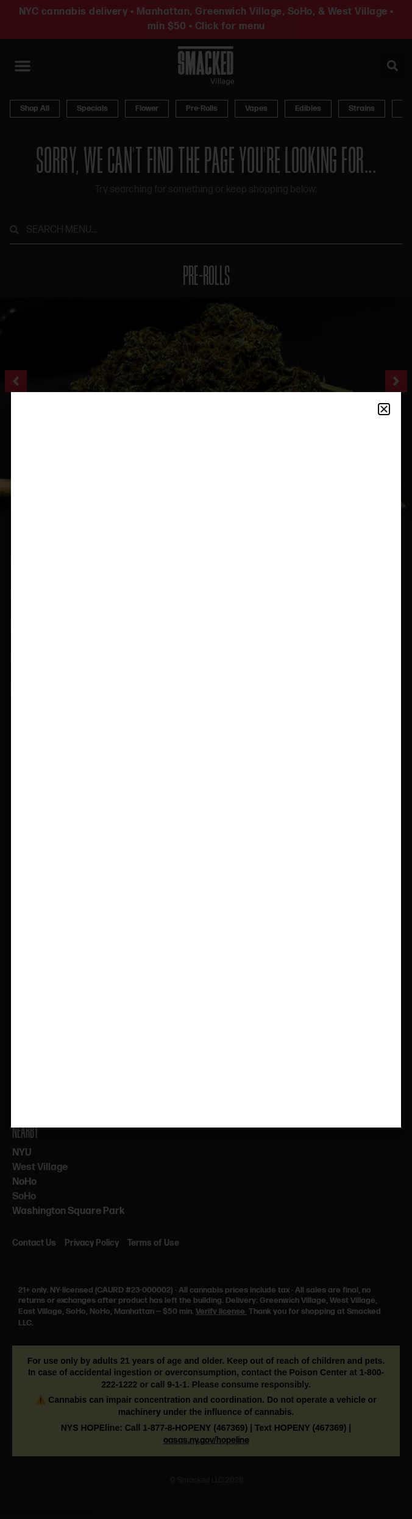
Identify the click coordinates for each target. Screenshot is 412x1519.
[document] (206, 759)
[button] (384, 409)
